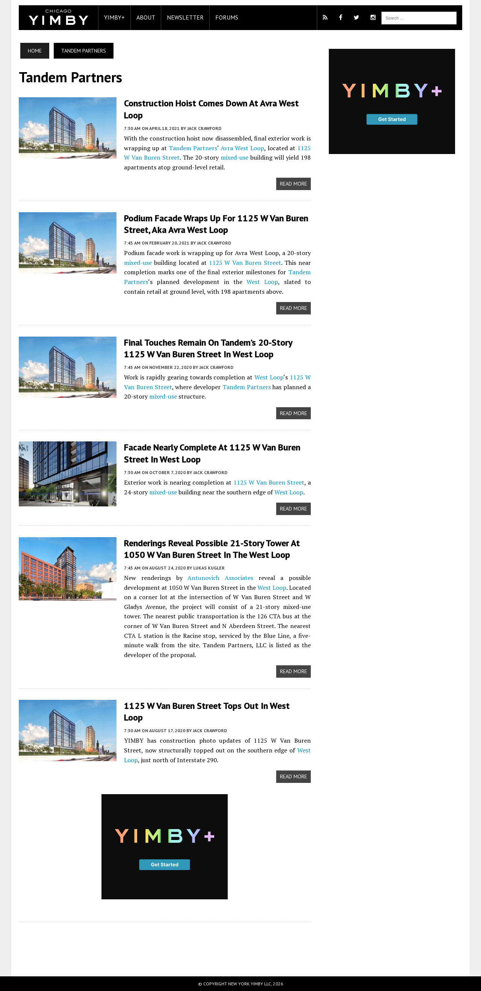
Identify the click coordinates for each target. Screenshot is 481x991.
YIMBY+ (114, 17)
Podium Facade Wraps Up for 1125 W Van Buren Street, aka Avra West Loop (217, 224)
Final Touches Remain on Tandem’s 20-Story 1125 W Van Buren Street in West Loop (208, 348)
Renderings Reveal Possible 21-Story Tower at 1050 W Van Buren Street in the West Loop (212, 548)
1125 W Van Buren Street (245, 262)
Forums (226, 17)
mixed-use (234, 157)
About (145, 17)
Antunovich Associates (220, 578)
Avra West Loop (242, 148)
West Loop (262, 282)
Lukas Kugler (209, 568)
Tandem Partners (193, 148)
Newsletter (185, 17)
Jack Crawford (204, 128)
